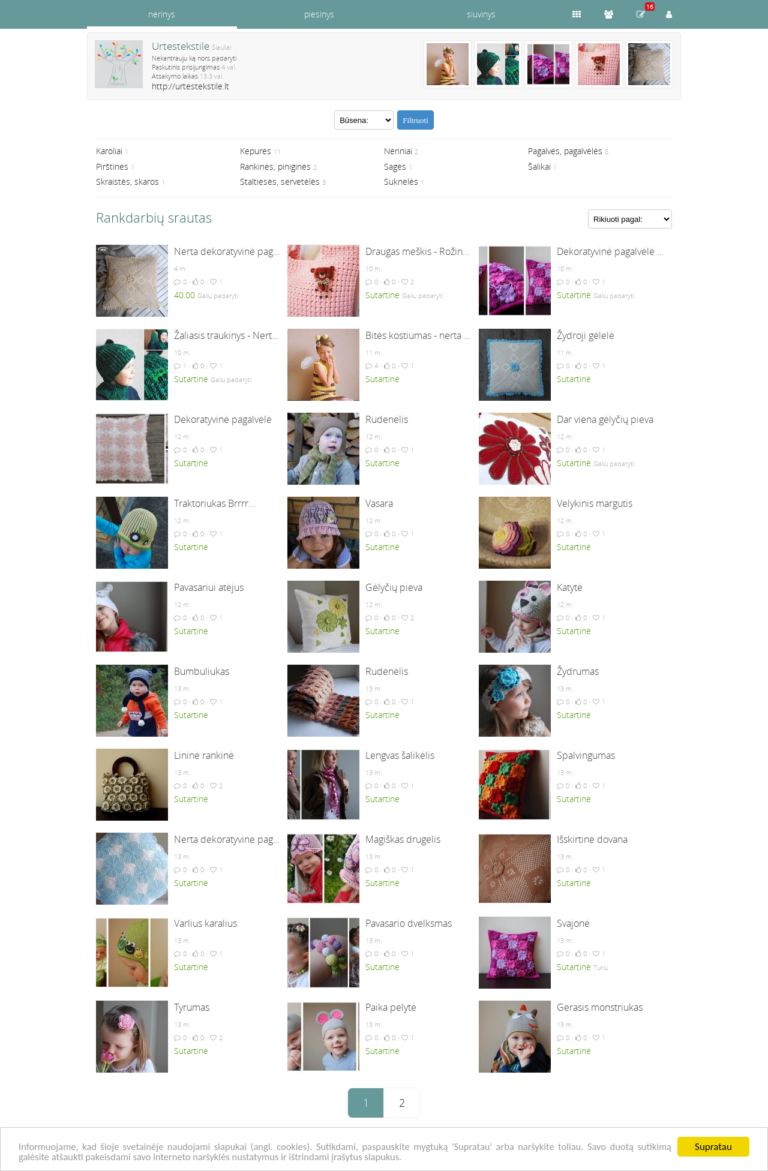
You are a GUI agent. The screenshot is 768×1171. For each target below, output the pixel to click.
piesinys (319, 14)
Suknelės (401, 181)
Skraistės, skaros (127, 181)
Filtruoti (415, 120)
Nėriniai (398, 151)
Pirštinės (112, 166)
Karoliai (109, 151)
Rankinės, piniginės (275, 166)
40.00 (184, 295)
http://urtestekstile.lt (190, 86)
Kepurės (255, 151)
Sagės (395, 166)
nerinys (161, 14)
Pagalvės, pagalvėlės (565, 151)
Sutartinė (382, 295)
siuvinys (481, 14)
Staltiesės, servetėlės (280, 181)
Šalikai (539, 166)
